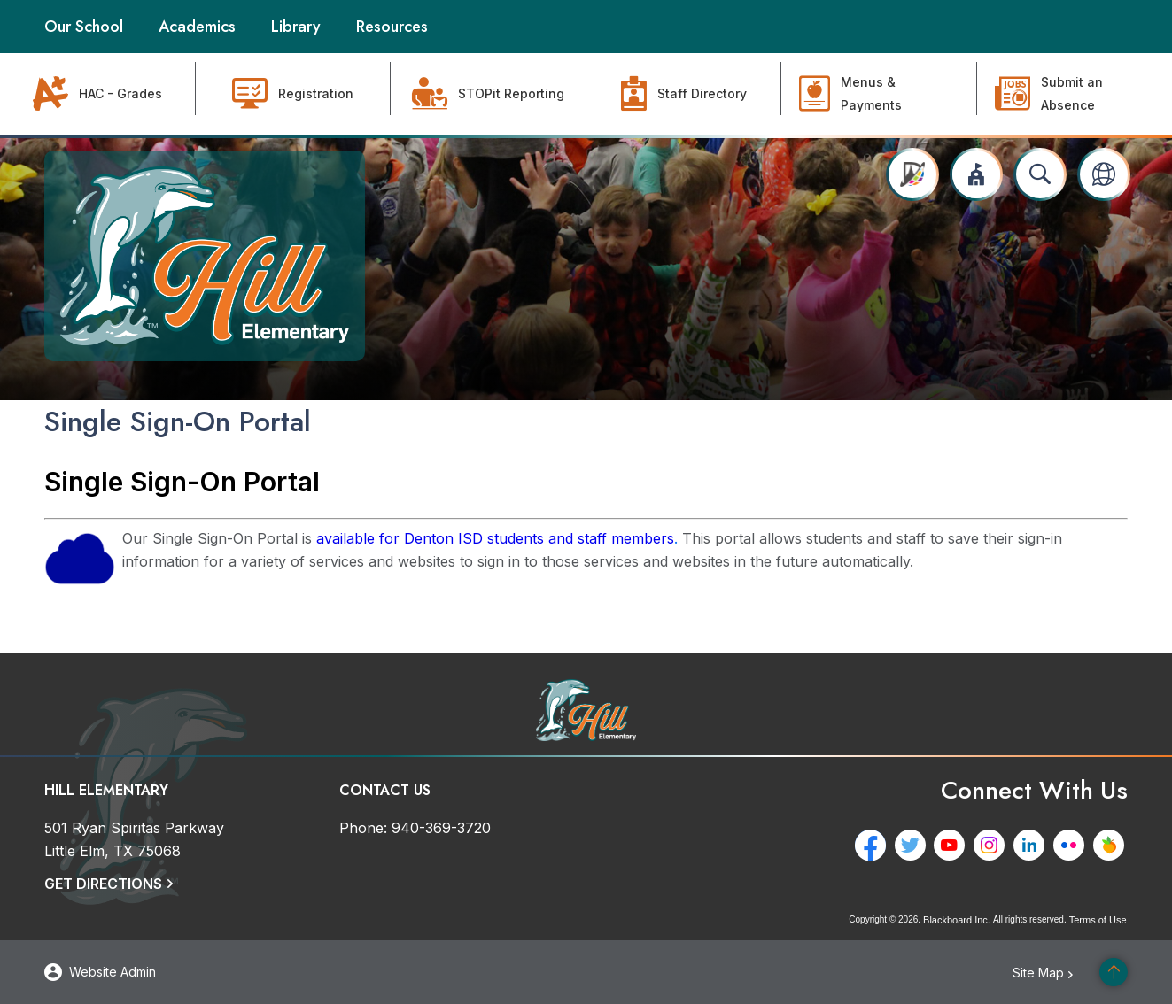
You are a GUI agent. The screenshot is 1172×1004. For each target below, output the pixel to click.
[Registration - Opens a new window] (294, 93)
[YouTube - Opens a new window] (952, 845)
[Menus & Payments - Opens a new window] (879, 94)
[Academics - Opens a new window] (197, 26)
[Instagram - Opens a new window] (992, 845)
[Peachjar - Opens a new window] (1112, 845)
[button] (976, 174)
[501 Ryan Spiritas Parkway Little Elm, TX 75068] (134, 839)
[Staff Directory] (684, 93)
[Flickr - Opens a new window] (1072, 845)
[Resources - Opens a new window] (392, 26)
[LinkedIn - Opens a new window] (1032, 845)
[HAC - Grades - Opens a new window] (98, 93)
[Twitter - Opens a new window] (912, 845)
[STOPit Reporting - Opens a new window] (488, 93)
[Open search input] (1040, 174)
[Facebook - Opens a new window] (873, 845)
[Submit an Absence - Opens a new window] (1075, 94)
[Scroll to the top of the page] (1113, 972)
